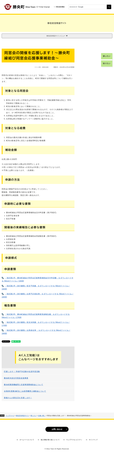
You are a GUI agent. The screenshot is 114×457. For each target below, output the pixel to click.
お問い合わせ (57, 429)
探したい (33, 415)
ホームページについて (27, 440)
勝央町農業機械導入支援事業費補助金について (23, 385)
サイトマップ (93, 440)
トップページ (10, 415)
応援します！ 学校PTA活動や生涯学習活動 (22, 371)
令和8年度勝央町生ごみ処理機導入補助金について (25, 391)
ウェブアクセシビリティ (74, 440)
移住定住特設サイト (22, 415)
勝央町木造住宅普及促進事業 (16, 378)
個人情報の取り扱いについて (50, 440)
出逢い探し (41, 415)
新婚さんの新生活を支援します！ (18, 398)
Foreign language (44, 7)
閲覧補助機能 (60, 7)
